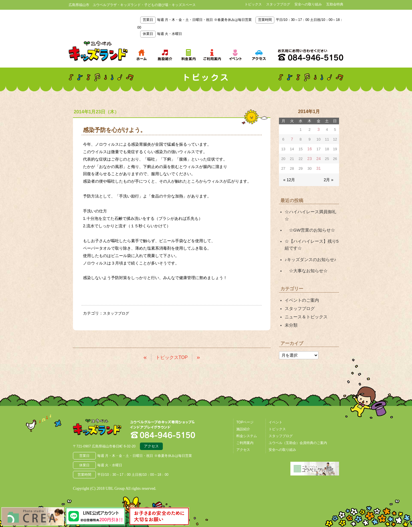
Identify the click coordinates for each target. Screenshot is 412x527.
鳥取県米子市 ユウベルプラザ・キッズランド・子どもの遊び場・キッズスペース (98, 51)
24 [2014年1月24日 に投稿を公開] (318, 157)
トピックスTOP (172, 356)
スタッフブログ (278, 4)
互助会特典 (334, 4)
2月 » (328, 177)
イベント (275, 421)
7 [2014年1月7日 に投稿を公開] (292, 139)
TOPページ (244, 421)
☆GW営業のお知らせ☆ (308, 220)
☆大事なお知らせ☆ (305, 258)
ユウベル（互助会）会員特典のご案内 (298, 442)
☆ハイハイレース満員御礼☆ (311, 209)
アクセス (151, 446)
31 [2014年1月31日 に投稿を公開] (318, 167)
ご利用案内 (244, 442)
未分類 (291, 311)
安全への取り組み (308, 4)
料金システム (246, 435)
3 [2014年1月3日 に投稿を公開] (318, 129)
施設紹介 (243, 428)
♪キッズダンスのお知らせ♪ (309, 248)
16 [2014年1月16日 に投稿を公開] (309, 148)
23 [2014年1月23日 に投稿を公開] (309, 157)
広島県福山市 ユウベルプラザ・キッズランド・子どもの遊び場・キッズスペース (102, 428)
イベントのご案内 (301, 287)
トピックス (253, 4)
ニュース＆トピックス (305, 303)
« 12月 (288, 177)
